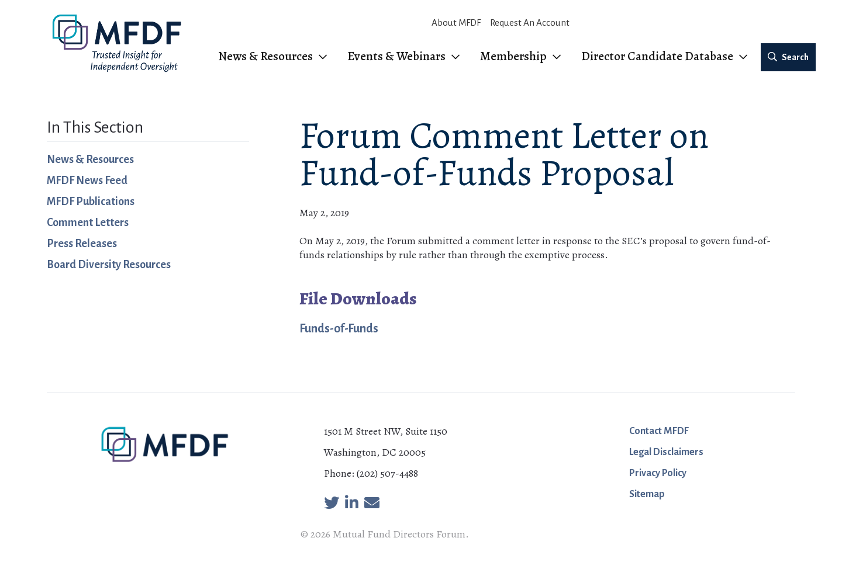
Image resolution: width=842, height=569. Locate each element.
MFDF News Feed (87, 180)
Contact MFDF (659, 431)
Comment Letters (88, 222)
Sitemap (647, 494)
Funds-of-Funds (338, 328)
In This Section (95, 127)
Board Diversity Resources (109, 264)
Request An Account (530, 22)
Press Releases (82, 243)
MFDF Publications (90, 201)
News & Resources (90, 159)
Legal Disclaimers (666, 452)
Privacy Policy (657, 473)
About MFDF (456, 22)
